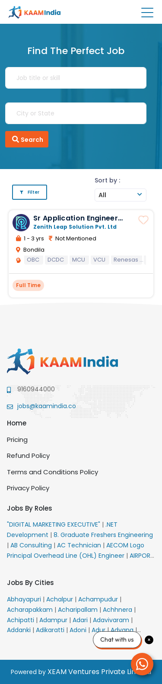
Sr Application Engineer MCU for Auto (75, 222)
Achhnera (118, 609)
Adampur (54, 620)
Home (16, 423)
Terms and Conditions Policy (52, 471)
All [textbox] (102, 195)
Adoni (79, 630)
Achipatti (21, 620)
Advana (123, 630)
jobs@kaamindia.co (46, 406)
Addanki (19, 630)
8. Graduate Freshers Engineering (103, 535)
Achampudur (99, 599)
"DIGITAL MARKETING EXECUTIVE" (54, 524)
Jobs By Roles (29, 508)
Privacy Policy (28, 487)
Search (26, 139)
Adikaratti (51, 630)
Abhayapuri (25, 599)
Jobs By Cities (30, 582)
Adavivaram (112, 620)
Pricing (17, 439)
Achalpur (60, 599)
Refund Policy (28, 455)
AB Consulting (32, 545)
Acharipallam (78, 609)
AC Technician (80, 545)
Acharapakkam (30, 609)
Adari (81, 620)
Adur (99, 630)
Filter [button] (29, 192)
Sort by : (107, 180)
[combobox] (120, 195)
